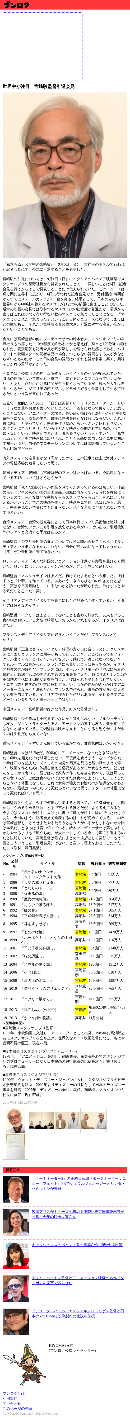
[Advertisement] (42, 46)
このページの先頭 (17, 1408)
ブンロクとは (14, 1393)
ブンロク (16, 4)
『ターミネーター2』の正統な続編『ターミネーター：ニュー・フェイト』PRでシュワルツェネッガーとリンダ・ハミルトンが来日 (79, 1183)
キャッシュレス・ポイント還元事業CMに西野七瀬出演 (77, 1245)
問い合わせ (12, 1403)
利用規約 (10, 1398)
